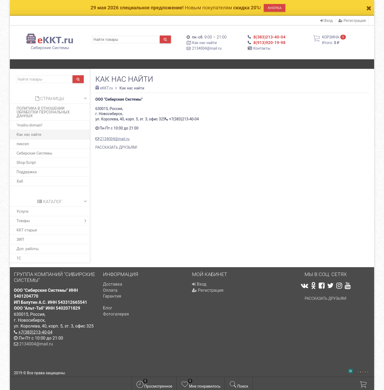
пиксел (23, 144)
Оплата (110, 290)
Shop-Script (26, 162)
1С (19, 258)
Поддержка (27, 172)
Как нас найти (204, 43)
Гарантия (112, 296)
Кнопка (274, 8)
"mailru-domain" (30, 125)
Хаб (20, 181)
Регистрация (352, 20)
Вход (326, 20)
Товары (53, 220)
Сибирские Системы (34, 153)
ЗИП (20, 239)
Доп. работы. (28, 249)
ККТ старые (27, 230)
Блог (107, 307)
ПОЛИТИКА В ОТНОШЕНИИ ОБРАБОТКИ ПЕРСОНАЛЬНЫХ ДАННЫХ (43, 112)
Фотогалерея (116, 314)
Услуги (22, 211)
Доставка (112, 284)
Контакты (261, 48)
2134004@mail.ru (207, 48)
